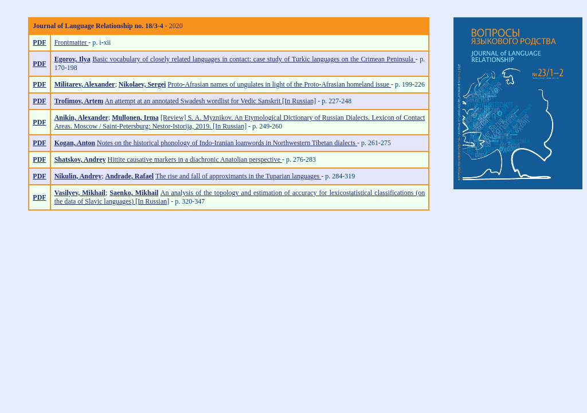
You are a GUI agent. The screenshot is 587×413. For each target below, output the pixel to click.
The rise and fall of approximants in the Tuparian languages (238, 176)
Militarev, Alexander (84, 84)
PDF (39, 42)
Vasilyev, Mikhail (79, 193)
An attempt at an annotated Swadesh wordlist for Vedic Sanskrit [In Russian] (210, 101)
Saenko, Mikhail (133, 193)
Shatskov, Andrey (80, 159)
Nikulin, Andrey (77, 176)
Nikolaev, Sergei (142, 84)
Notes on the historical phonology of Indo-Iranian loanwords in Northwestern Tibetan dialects (227, 143)
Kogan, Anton (74, 143)
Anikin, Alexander (81, 118)
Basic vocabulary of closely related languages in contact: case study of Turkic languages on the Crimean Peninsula (253, 59)
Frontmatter (71, 42)
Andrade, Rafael (129, 176)
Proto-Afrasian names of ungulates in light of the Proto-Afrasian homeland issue (279, 84)
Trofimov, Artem (79, 101)
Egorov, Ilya (72, 59)
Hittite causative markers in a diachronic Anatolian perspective (194, 159)
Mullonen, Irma (135, 118)
